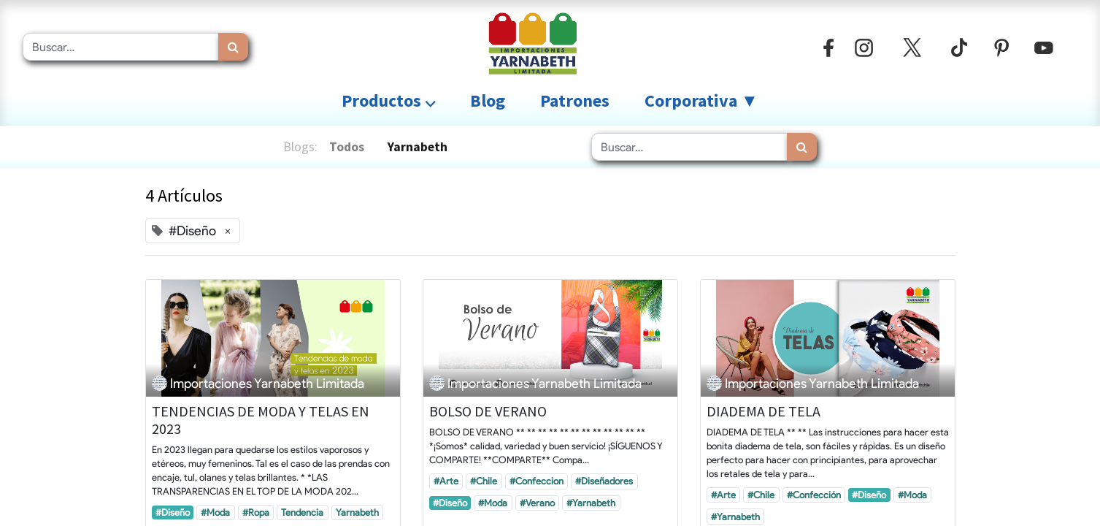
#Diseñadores (604, 481)
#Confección (814, 494)
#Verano (537, 502)
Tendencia (302, 512)
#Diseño (172, 512)
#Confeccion (536, 481)
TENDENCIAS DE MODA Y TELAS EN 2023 (260, 420)
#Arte (446, 481)
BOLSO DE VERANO (488, 411)
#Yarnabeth (590, 502)
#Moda (215, 512)
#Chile (483, 481)
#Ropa (255, 512)
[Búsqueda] (233, 47)
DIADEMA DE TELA (763, 411)
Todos (346, 147)
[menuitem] (487, 101)
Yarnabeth (357, 512)
